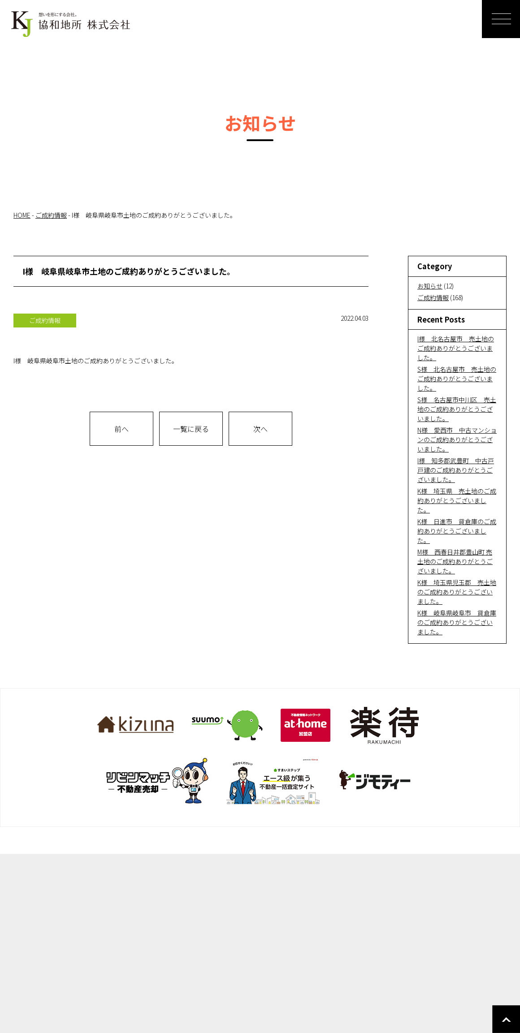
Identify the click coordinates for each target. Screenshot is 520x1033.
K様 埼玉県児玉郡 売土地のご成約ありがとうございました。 (456, 592)
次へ (260, 428)
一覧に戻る (191, 428)
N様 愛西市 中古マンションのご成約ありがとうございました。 (457, 439)
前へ (121, 428)
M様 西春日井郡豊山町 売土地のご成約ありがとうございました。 (455, 561)
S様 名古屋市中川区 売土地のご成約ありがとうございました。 (456, 409)
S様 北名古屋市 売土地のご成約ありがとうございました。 (456, 378)
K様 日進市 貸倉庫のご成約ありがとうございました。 (456, 531)
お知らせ (429, 285)
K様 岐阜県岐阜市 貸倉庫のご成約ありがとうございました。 (456, 622)
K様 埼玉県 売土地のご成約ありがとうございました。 (456, 500)
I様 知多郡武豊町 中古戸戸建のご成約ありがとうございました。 (455, 470)
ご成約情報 (433, 297)
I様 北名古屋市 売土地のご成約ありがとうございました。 (455, 348)
